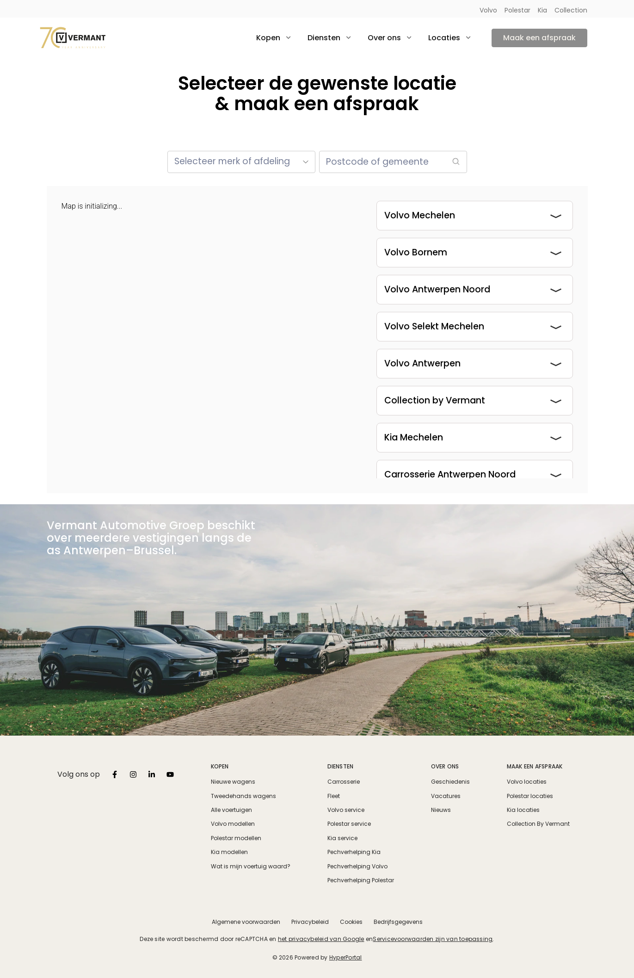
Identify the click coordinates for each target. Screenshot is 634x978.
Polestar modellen (236, 838)
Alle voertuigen (231, 810)
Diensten (340, 766)
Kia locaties (523, 810)
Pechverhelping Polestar (360, 880)
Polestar (517, 10)
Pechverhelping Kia (354, 852)
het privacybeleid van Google (321, 939)
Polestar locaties (530, 796)
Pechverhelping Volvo (357, 866)
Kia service (342, 838)
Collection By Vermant (538, 824)
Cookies (351, 922)
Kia (542, 10)
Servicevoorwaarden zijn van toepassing (432, 939)
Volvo (488, 10)
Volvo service (345, 810)
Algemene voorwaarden (246, 922)
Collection (570, 10)
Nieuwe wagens (233, 782)
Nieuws (441, 810)
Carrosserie (343, 782)
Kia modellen (229, 852)
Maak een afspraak (539, 37)
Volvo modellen (233, 824)
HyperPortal (345, 957)
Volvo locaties (527, 782)
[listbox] (114, 774)
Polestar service (349, 824)
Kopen (220, 766)
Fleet (333, 796)
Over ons (445, 766)
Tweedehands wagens (243, 796)
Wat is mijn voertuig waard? (250, 866)
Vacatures (446, 796)
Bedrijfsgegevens (398, 922)
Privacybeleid (310, 922)
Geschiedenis (450, 782)
